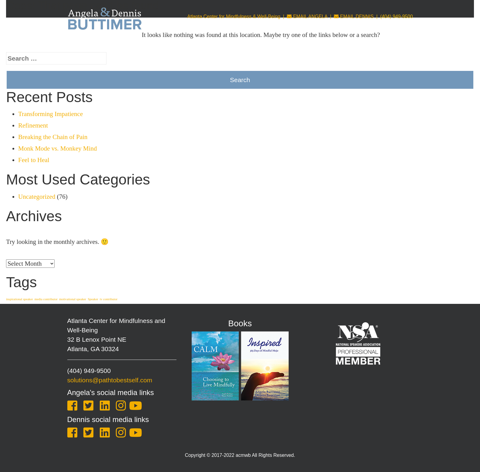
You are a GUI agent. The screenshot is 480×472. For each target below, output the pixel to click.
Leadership (312, 44)
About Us (137, 44)
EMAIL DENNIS (354, 16)
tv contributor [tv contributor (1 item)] (108, 299)
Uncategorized (36, 196)
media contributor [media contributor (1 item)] (46, 299)
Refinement (33, 125)
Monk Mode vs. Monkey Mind (57, 148)
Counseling (274, 44)
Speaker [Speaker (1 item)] (93, 299)
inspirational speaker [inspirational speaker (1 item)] (19, 299)
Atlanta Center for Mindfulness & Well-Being (233, 16)
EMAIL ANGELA (307, 16)
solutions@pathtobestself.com (109, 380)
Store (343, 44)
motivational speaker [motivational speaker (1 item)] (72, 299)
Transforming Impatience (50, 114)
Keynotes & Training (186, 44)
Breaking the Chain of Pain (53, 137)
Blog (367, 44)
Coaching (235, 44)
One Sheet (397, 44)
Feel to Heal (33, 160)
